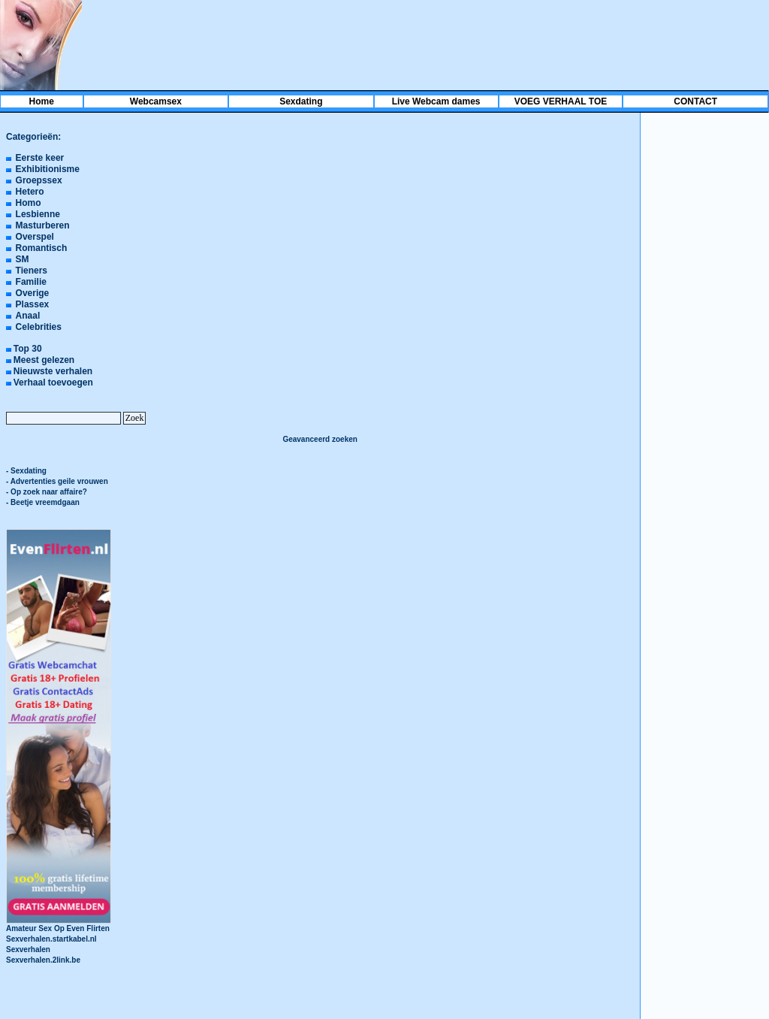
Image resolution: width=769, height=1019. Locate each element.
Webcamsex (156, 101)
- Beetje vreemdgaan (43, 502)
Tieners (31, 270)
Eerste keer (40, 158)
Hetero (30, 191)
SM (22, 259)
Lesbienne (38, 214)
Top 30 (28, 348)
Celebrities (39, 327)
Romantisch (42, 248)
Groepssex (39, 180)
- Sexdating (26, 471)
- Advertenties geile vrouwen (57, 481)
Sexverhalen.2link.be (43, 960)
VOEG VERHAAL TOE (561, 101)
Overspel (35, 236)
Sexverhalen (28, 949)
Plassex (33, 304)
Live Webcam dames (436, 101)
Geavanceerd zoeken (319, 439)
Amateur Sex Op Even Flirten (58, 925)
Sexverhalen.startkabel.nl (51, 939)
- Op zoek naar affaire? (46, 492)
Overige (33, 293)
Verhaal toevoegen (53, 382)
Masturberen (43, 225)
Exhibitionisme (48, 169)
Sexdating (300, 101)
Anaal (28, 315)
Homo (28, 203)
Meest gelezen (44, 360)
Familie (31, 282)
